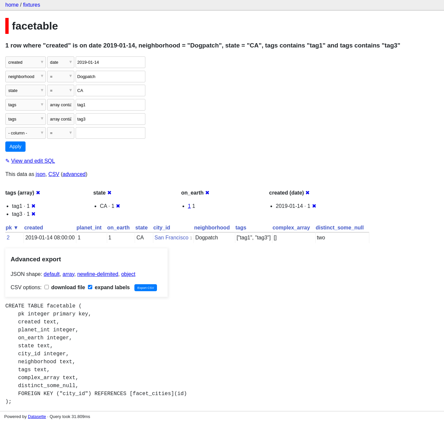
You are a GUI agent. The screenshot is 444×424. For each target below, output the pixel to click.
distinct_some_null (340, 227)
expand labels (109, 287)
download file (64, 287)
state (141, 227)
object (128, 274)
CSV (53, 174)
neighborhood (212, 227)
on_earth (118, 227)
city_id (161, 227)
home (12, 5)
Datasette (37, 416)
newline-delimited (97, 274)
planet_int (89, 227)
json (40, 174)
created (33, 227)
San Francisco (171, 237)
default (52, 274)
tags (240, 227)
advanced (74, 174)
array (68, 274)
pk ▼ (12, 227)
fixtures (31, 5)
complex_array (291, 227)
